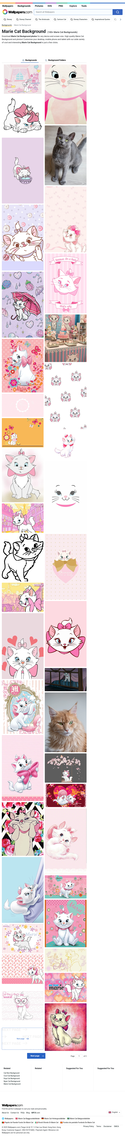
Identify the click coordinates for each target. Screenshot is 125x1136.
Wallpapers (7, 6)
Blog (28, 1113)
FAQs (23, 1113)
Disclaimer (108, 1126)
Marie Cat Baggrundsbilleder (29, 1119)
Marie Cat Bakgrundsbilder (80, 1119)
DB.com (35, 1113)
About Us (5, 1113)
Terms (98, 1126)
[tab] (30, 60)
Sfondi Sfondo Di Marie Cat (48, 1122)
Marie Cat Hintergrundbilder (54, 1119)
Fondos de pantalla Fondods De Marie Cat (79, 1122)
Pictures (39, 6)
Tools (84, 6)
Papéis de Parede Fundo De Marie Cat (19, 1122)
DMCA (116, 1126)
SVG (50, 6)
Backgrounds (24, 6)
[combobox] (73, 12)
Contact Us (14, 1113)
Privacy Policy (88, 1126)
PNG (61, 6)
